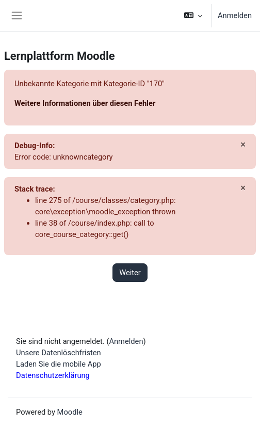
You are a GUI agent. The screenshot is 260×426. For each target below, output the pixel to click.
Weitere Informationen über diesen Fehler (84, 103)
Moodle (70, 412)
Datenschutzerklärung (53, 375)
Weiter (130, 272)
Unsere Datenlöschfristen (58, 352)
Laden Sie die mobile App (58, 364)
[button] (193, 15)
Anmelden (235, 15)
